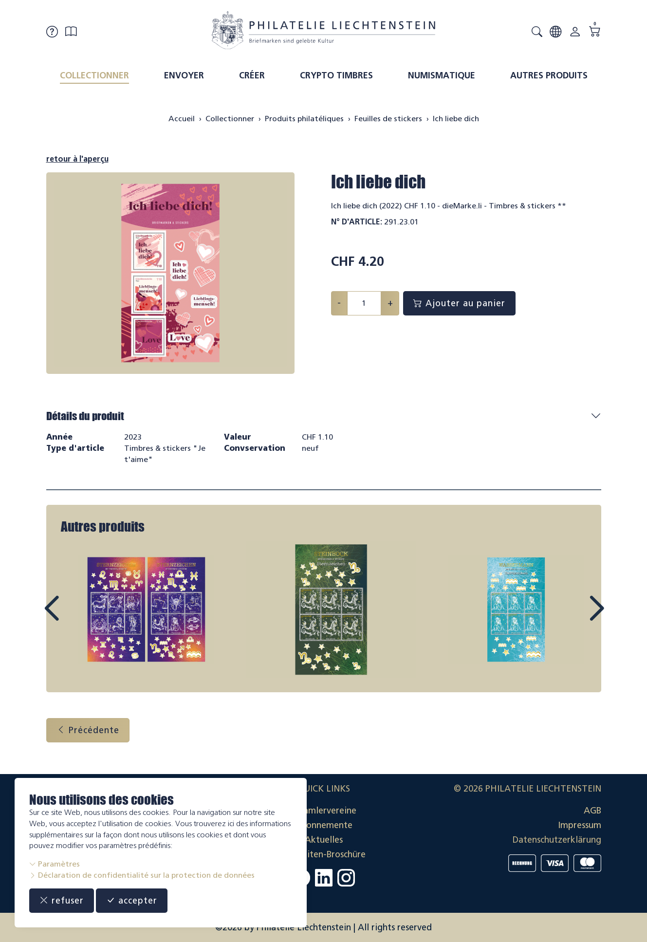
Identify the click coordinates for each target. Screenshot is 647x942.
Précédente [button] (87, 730)
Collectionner (94, 75)
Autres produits (549, 75)
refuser (61, 900)
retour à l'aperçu (77, 159)
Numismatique (441, 75)
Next (574, 617)
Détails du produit (85, 416)
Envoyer (184, 75)
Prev (73, 617)
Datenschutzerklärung (557, 839)
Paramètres (54, 863)
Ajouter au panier (459, 303)
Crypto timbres (336, 75)
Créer (252, 75)
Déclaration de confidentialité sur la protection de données (142, 875)
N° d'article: (356, 221)
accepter (131, 900)
